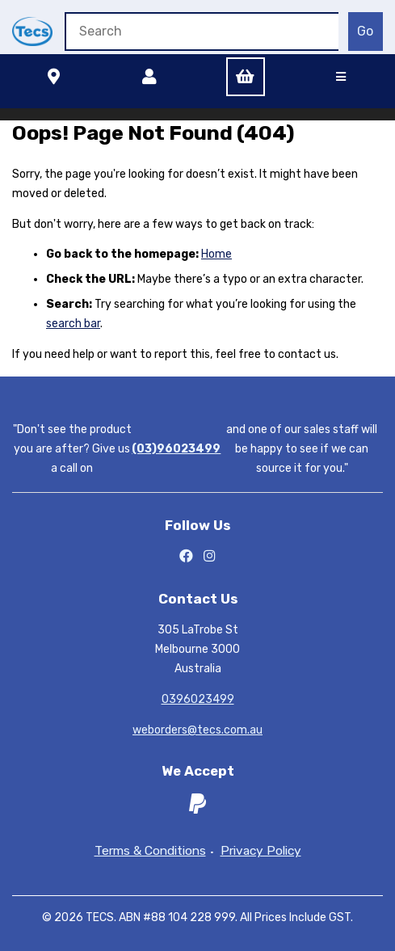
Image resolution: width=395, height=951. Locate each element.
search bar (73, 323)
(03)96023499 (176, 449)
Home (216, 254)
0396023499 (198, 699)
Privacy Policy (261, 851)
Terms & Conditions (150, 851)
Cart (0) (245, 77)
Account (149, 77)
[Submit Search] (365, 31)
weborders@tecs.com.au (197, 730)
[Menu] (340, 76)
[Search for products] (201, 31)
